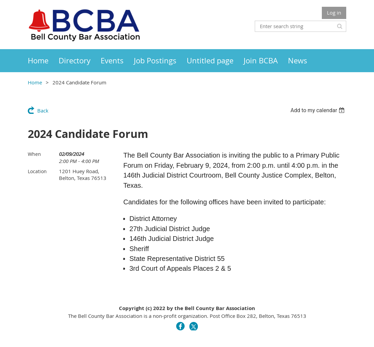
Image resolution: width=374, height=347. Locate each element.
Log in (334, 12)
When (34, 154)
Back (42, 110)
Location (37, 171)
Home (35, 82)
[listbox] (318, 110)
